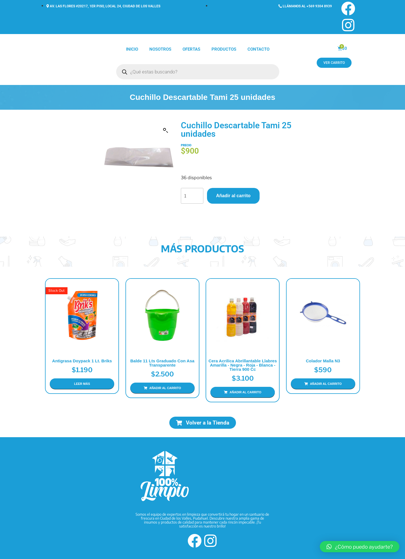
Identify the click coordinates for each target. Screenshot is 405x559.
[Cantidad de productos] (192, 196)
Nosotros (160, 49)
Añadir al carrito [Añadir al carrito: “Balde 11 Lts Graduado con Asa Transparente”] (165, 388)
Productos (224, 49)
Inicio (132, 49)
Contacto (258, 49)
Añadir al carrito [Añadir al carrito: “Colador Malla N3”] (326, 383)
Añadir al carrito (233, 195)
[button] (166, 130)
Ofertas (191, 49)
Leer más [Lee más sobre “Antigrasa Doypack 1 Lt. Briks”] (82, 383)
